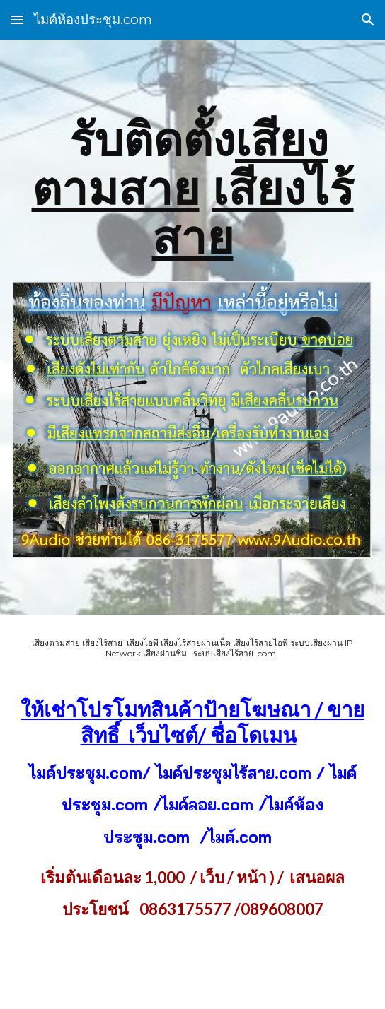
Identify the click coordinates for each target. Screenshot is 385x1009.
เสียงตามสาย (180, 164)
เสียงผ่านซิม (165, 653)
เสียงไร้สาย (253, 212)
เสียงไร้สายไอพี (260, 642)
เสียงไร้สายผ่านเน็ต (196, 642)
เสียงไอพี (142, 642)
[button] (17, 19)
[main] (192, 188)
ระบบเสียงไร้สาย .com (234, 653)
